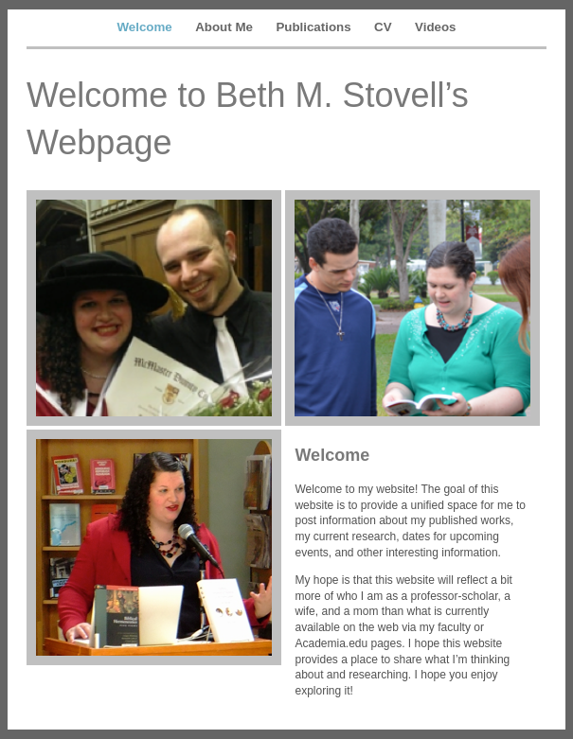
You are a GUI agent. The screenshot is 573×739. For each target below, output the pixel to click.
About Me (224, 27)
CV (383, 27)
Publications (313, 27)
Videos (435, 27)
